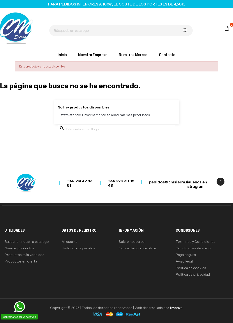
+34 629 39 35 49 (121, 183)
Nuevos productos (19, 248)
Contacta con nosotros (138, 248)
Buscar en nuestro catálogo (26, 241)
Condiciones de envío (193, 248)
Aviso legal (184, 261)
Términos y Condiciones (195, 241)
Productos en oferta (20, 261)
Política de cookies (191, 268)
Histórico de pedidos (78, 248)
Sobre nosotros (132, 241)
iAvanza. (176, 307)
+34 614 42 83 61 (79, 183)
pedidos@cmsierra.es (169, 182)
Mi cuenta (69, 241)
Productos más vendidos (24, 254)
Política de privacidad (193, 274)
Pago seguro (186, 254)
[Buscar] (121, 30)
